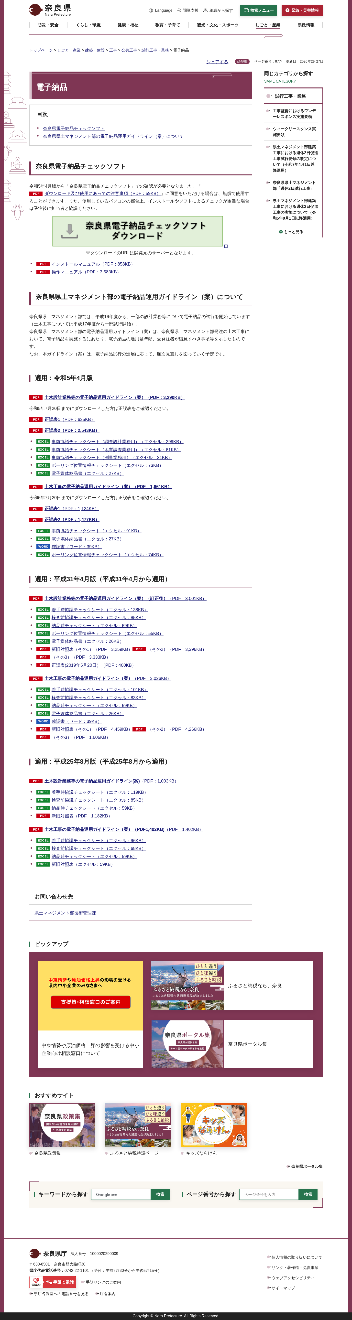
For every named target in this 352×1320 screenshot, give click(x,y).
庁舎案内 (108, 1294)
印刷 (244, 61)
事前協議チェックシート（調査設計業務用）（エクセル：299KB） (118, 441)
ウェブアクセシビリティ (293, 1278)
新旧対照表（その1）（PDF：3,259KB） (92, 649)
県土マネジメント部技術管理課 (67, 913)
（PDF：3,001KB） (125, 598)
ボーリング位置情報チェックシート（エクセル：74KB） (108, 554)
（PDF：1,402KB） (123, 829)
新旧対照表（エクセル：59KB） (83, 864)
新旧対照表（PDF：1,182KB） (82, 816)
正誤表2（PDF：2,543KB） (71, 430)
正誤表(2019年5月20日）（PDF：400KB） (94, 665)
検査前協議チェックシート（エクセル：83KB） (99, 697)
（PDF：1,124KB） (71, 508)
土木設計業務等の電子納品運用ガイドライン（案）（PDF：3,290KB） (114, 397)
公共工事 (129, 50)
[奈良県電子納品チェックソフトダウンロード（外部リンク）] (141, 245)
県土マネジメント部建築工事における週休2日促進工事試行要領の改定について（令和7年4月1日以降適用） (295, 158)
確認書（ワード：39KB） (77, 546)
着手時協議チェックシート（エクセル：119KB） (100, 792)
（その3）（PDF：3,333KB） (81, 657)
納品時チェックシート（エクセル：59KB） (94, 808)
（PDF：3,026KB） (107, 678)
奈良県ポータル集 (307, 1166)
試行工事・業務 (155, 50)
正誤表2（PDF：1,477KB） (71, 519)
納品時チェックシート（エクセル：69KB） (94, 625)
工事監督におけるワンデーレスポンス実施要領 (294, 114)
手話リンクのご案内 (103, 1282)
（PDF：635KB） (69, 419)
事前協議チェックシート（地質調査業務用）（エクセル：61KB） (116, 449)
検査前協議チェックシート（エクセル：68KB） (99, 848)
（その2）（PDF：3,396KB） (177, 649)
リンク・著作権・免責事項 (295, 1268)
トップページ (41, 50)
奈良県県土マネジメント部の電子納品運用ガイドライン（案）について (113, 136)
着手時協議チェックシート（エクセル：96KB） (99, 840)
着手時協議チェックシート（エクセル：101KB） (100, 689)
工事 (113, 50)
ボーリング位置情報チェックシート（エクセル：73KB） (108, 465)
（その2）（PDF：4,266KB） (177, 729)
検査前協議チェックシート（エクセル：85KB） (99, 617)
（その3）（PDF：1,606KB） (81, 737)
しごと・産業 (69, 50)
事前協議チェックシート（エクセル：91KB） (97, 530)
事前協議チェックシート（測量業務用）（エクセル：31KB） (112, 457)
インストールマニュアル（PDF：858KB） (93, 264)
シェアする (217, 61)
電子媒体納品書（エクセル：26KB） (88, 641)
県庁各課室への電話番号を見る (61, 1294)
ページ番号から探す (211, 1194)
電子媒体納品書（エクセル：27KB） (88, 473)
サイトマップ (283, 1288)
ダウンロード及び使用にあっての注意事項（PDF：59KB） (102, 193)
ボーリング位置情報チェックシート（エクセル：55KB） (108, 633)
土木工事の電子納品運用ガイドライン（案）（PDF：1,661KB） (108, 486)
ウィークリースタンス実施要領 (294, 132)
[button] (160, 10)
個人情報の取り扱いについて (297, 1257)
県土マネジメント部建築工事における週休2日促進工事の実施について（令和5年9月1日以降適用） (295, 209)
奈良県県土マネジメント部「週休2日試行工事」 (294, 186)
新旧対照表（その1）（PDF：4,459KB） (92, 729)
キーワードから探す (63, 1194)
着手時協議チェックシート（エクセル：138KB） (100, 609)
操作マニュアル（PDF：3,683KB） (86, 271)
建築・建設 (95, 50)
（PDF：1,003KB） (111, 781)
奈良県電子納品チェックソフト (74, 128)
